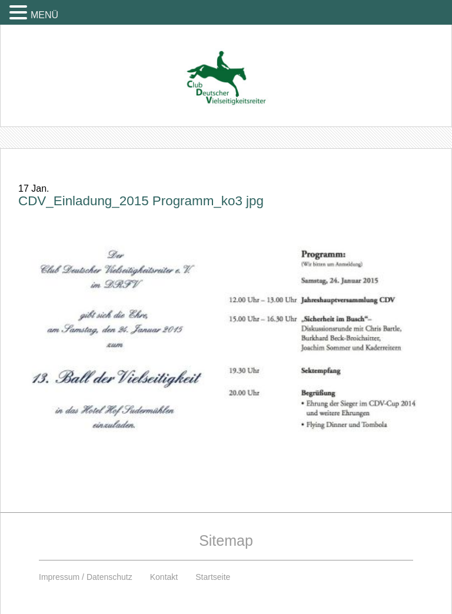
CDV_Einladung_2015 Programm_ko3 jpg (141, 200)
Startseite (212, 577)
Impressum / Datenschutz (85, 577)
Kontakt (164, 577)
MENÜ (44, 15)
